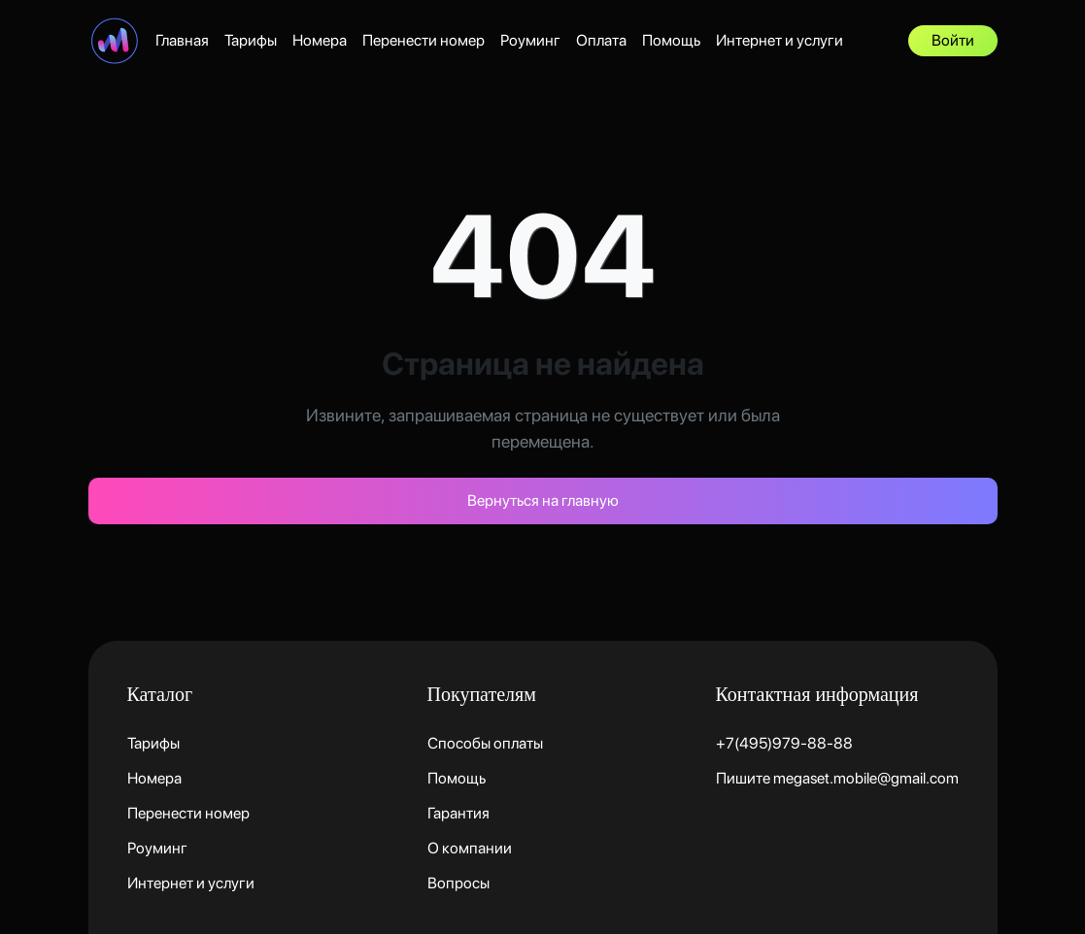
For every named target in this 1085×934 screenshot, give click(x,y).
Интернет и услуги (779, 40)
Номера (319, 40)
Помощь (671, 40)
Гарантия (458, 813)
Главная (182, 40)
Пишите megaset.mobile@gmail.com (837, 778)
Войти (953, 40)
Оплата (601, 40)
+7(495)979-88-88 (784, 743)
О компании (469, 848)
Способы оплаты (485, 743)
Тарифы (250, 40)
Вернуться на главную (543, 500)
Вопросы (458, 883)
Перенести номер (423, 40)
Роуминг (530, 40)
